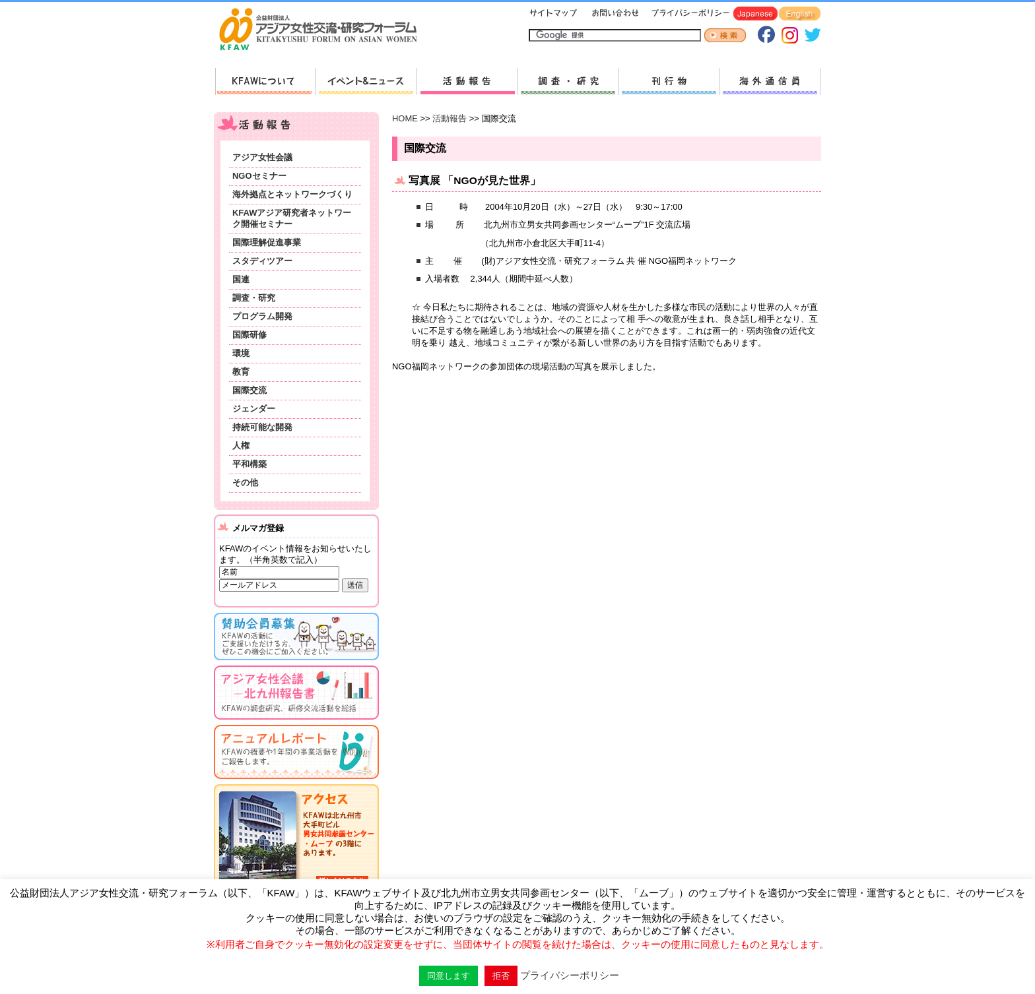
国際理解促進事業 (266, 242)
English (799, 14)
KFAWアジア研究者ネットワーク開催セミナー (291, 218)
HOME (405, 118)
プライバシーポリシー (688, 14)
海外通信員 (769, 81)
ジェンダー (253, 409)
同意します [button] (448, 976)
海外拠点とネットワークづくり (292, 194)
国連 (241, 279)
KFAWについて (265, 81)
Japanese (755, 14)
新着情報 (366, 81)
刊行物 (668, 81)
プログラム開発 (262, 316)
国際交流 (249, 390)
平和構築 (249, 464)
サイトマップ (553, 14)
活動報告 (467, 81)
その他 (245, 482)
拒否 (501, 976)
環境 (241, 353)
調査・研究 (567, 81)
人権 (241, 445)
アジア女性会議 (262, 157)
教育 (241, 372)
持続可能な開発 (262, 427)
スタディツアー (262, 261)
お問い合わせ (614, 14)
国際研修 (249, 335)
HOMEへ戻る (323, 30)
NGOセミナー (259, 176)
